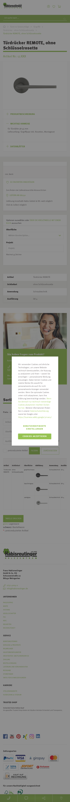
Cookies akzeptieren (35, 436)
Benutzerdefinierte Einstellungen (34, 427)
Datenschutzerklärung (39, 411)
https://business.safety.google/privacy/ (35, 417)
